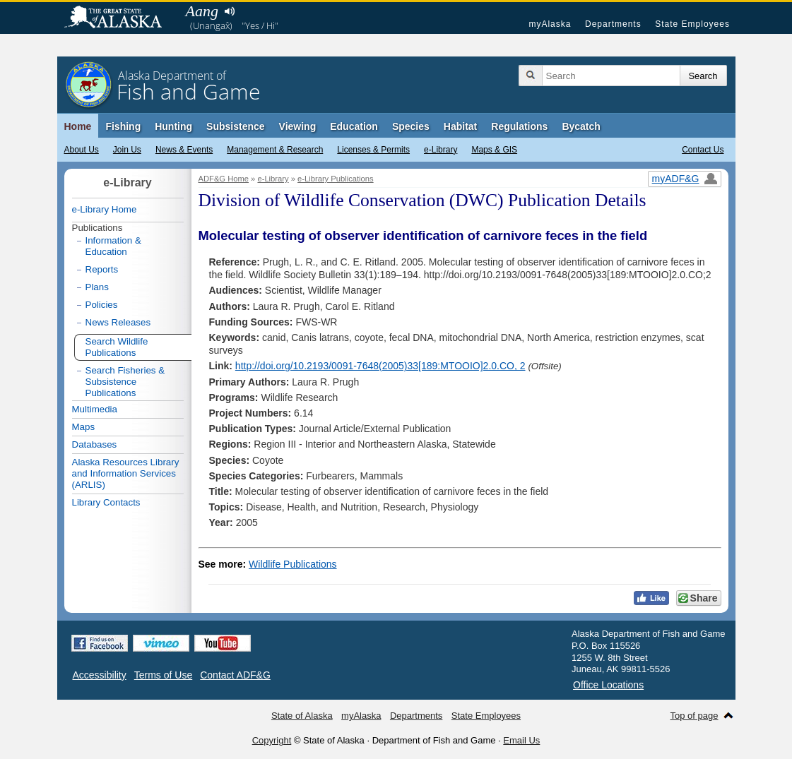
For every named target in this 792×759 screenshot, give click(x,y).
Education (354, 126)
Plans (97, 287)
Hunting (173, 126)
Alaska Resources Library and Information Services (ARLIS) (125, 473)
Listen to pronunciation (230, 11)
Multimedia (94, 409)
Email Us (521, 740)
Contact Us (702, 150)
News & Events (184, 150)
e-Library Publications (335, 178)
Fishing (123, 126)
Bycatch (581, 126)
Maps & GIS (494, 150)
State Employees (692, 24)
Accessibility (99, 675)
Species (411, 126)
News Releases (118, 322)
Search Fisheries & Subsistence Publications (125, 381)
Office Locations (608, 685)
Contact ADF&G (235, 675)
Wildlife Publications (293, 564)
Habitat (460, 126)
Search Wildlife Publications (116, 347)
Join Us (127, 150)
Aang (202, 11)
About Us (81, 150)
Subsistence (235, 126)
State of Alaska (120, 18)
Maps (83, 427)
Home (78, 126)
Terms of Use (163, 675)
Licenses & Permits (373, 150)
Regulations (519, 126)
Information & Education (113, 246)
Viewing (298, 126)
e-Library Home (104, 209)
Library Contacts (106, 502)
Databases (94, 444)
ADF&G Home (224, 178)
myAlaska (549, 24)
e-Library (440, 150)
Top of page (694, 715)
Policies (101, 304)
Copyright (272, 740)
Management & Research (275, 150)
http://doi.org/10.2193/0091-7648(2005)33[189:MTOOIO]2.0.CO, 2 (380, 365)
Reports (102, 269)
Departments (613, 24)
